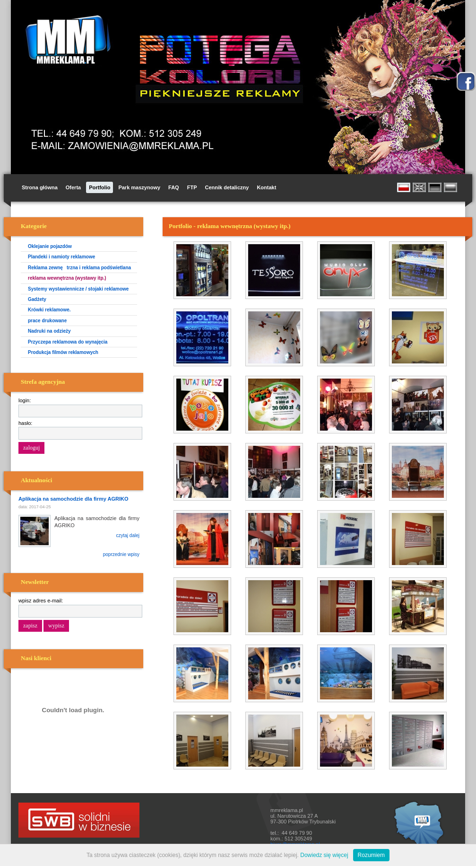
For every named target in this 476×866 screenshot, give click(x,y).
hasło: (25, 423)
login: (24, 400)
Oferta (73, 187)
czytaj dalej (127, 535)
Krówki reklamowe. (49, 309)
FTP (192, 187)
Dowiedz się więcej (324, 855)
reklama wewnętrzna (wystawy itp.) (67, 278)
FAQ (173, 187)
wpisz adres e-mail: (40, 600)
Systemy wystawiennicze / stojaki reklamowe (78, 289)
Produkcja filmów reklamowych (63, 352)
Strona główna (40, 187)
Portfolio (99, 187)
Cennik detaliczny (227, 187)
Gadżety (37, 299)
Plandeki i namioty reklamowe (61, 256)
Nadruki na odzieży (49, 331)
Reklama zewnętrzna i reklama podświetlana (79, 267)
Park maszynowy (139, 187)
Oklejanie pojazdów (50, 246)
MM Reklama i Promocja (65, 39)
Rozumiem (371, 855)
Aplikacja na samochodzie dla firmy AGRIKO (73, 499)
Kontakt (266, 187)
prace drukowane (47, 320)
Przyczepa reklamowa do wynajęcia (67, 342)
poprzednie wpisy (121, 554)
